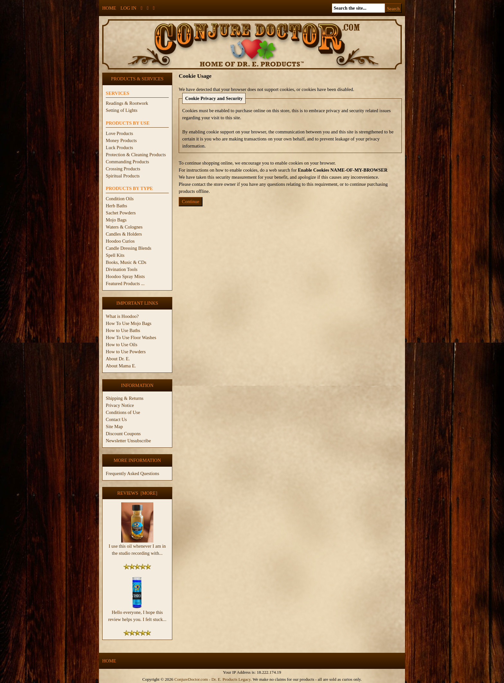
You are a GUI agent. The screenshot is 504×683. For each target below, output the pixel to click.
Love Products (119, 133)
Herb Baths (116, 205)
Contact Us (116, 419)
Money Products (121, 140)
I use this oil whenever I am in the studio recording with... (137, 547)
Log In (128, 8)
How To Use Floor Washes (131, 337)
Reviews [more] (137, 493)
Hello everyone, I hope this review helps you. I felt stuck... (137, 613)
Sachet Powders (121, 212)
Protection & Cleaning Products (136, 154)
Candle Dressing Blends (128, 248)
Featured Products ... (125, 283)
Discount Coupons (123, 433)
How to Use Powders (126, 351)
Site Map (114, 426)
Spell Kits (115, 255)
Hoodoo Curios (120, 241)
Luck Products (119, 147)
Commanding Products (127, 161)
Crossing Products (123, 168)
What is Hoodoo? (122, 316)
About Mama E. (121, 365)
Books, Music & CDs (126, 262)
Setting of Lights (122, 110)
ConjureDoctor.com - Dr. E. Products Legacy (212, 679)
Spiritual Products (123, 175)
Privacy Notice (120, 405)
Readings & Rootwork (127, 103)
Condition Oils (120, 198)
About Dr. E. (118, 358)
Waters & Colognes (124, 226)
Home (109, 8)
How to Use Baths (123, 330)
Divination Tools (121, 269)
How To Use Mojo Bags (128, 323)
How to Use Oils (121, 344)
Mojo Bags (116, 219)
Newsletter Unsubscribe (128, 440)
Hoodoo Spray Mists (125, 276)
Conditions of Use (123, 412)
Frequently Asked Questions (132, 473)
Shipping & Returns (124, 398)
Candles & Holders (124, 234)
